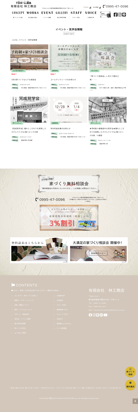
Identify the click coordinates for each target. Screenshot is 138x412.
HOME (14, 40)
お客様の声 (91, 14)
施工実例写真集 (62, 14)
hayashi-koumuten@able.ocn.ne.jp (109, 310)
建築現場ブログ (62, 310)
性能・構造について (21, 305)
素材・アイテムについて (23, 310)
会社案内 (60, 300)
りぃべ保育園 (61, 328)
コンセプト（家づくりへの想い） (26, 296)
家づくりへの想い (18, 14)
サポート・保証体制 (21, 314)
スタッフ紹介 (76, 14)
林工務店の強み (33, 14)
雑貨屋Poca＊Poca (64, 323)
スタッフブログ (62, 314)
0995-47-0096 (115, 6)
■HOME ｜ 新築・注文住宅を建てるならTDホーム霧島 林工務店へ (35, 290)
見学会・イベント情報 (22, 319)
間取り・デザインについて (24, 300)
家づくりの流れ (20, 328)
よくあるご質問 (20, 333)
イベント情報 (47, 14)
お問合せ (60, 319)
